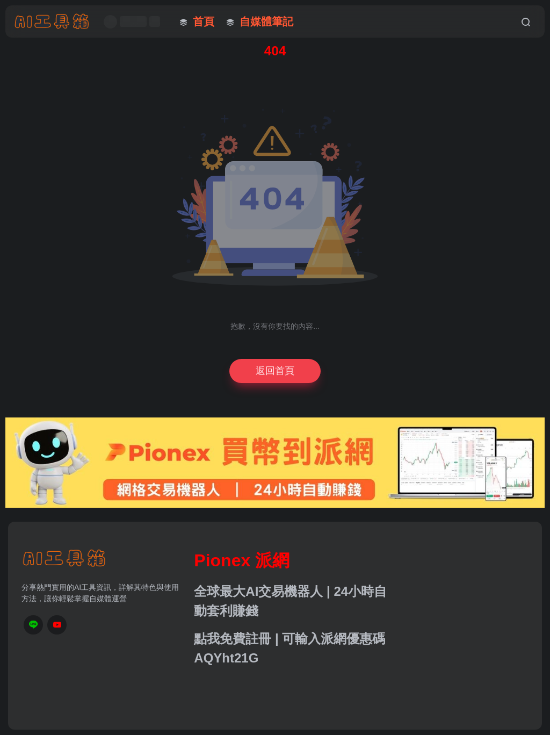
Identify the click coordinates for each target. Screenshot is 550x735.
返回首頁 (275, 370)
